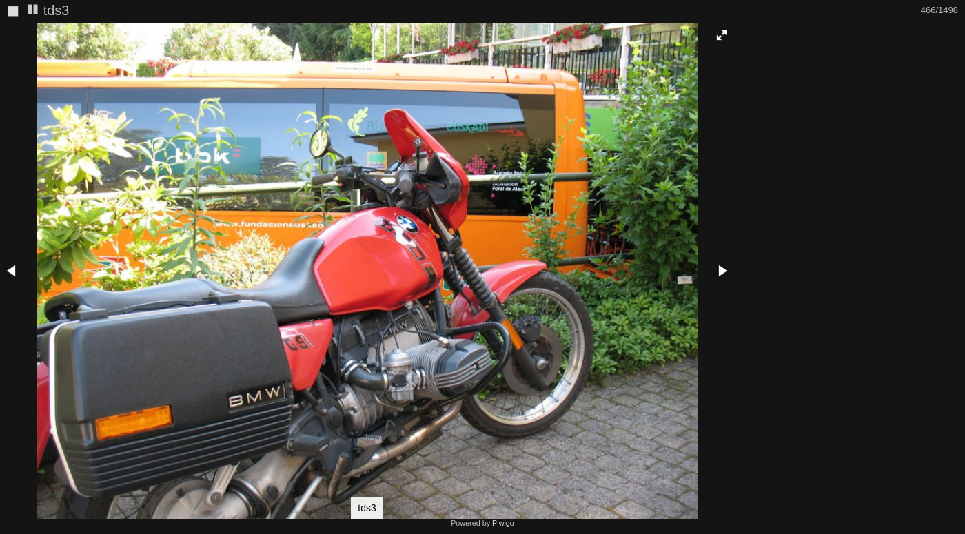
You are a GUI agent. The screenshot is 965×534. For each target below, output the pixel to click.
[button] (722, 35)
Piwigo (503, 523)
